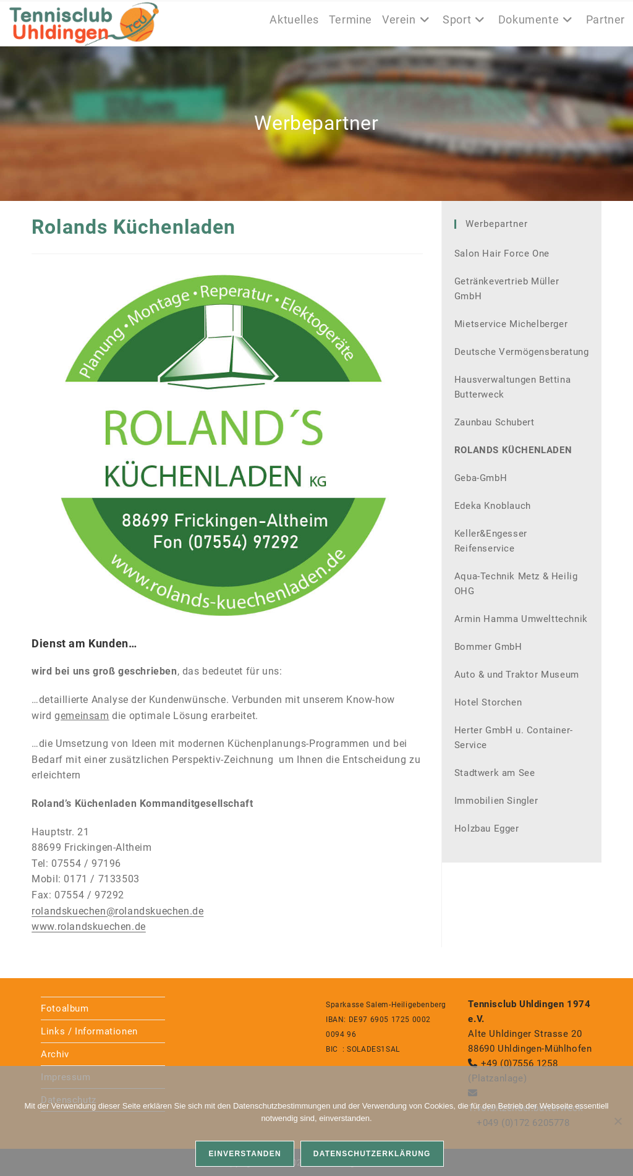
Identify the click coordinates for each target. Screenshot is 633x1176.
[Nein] (617, 1121)
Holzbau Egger (486, 828)
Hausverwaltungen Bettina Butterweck (512, 387)
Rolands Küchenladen (513, 450)
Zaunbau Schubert (494, 422)
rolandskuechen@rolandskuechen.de (117, 911)
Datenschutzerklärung (372, 1153)
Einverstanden (244, 1153)
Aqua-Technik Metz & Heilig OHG (516, 584)
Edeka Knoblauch (492, 505)
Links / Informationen (89, 1031)
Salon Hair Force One (502, 253)
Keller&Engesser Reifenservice (490, 541)
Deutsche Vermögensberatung (521, 351)
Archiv (55, 1054)
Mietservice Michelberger (510, 324)
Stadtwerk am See (494, 772)
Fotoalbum (64, 1008)
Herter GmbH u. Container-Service (513, 738)
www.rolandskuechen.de (89, 926)
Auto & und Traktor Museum (516, 674)
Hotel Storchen (488, 702)
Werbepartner (496, 223)
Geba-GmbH (480, 478)
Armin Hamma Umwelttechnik (521, 618)
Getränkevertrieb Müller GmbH (506, 289)
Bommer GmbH (488, 646)
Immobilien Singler (496, 800)
